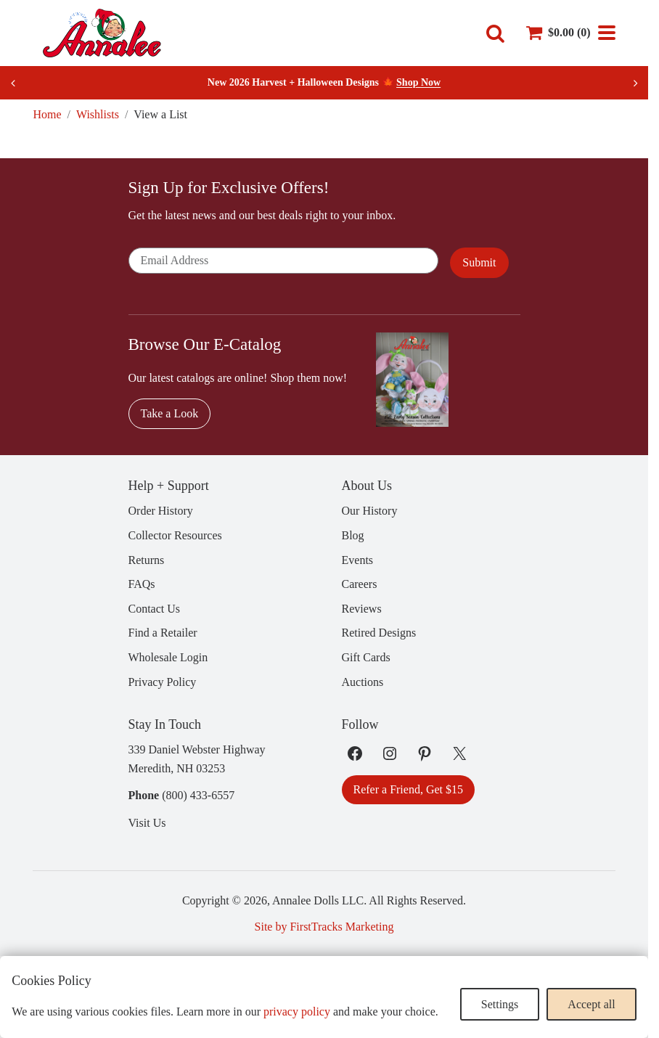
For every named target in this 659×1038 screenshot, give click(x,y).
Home (47, 114)
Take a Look (170, 413)
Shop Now (418, 82)
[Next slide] (635, 83)
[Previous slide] (13, 83)
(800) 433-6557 (198, 795)
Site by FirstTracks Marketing (324, 926)
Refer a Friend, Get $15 (408, 789)
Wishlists (97, 114)
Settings (500, 1004)
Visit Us (147, 823)
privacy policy (296, 1011)
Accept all (591, 1004)
